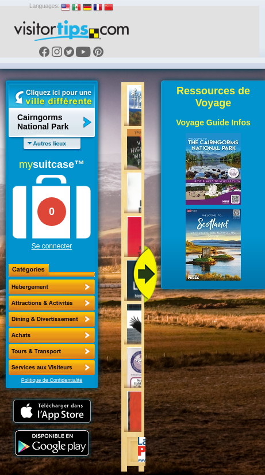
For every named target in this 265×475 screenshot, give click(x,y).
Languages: (44, 6)
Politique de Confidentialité (52, 380)
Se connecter (52, 246)
